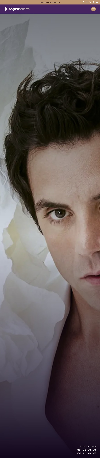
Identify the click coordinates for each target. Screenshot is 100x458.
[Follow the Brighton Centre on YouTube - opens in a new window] (97, 2)
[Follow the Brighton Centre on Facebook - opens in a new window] (87, 2)
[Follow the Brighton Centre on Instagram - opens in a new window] (93, 2)
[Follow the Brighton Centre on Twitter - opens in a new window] (90, 2)
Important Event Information (50, 2)
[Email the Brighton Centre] (83, 2)
